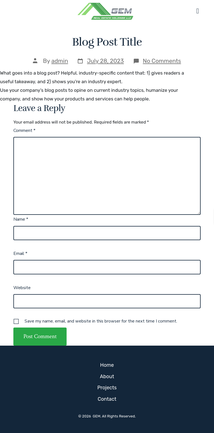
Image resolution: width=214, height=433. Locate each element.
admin (59, 61)
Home (107, 365)
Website (22, 288)
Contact (107, 399)
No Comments (162, 61)
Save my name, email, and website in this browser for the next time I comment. (101, 321)
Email (20, 253)
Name (20, 219)
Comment (24, 130)
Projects (106, 388)
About (107, 376)
